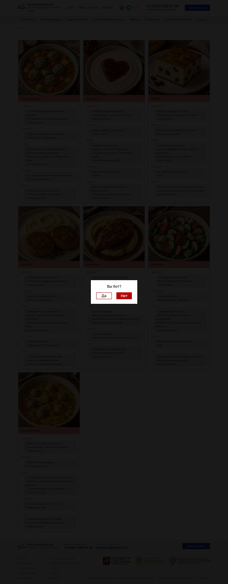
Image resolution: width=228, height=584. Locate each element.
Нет (124, 296)
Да (104, 296)
